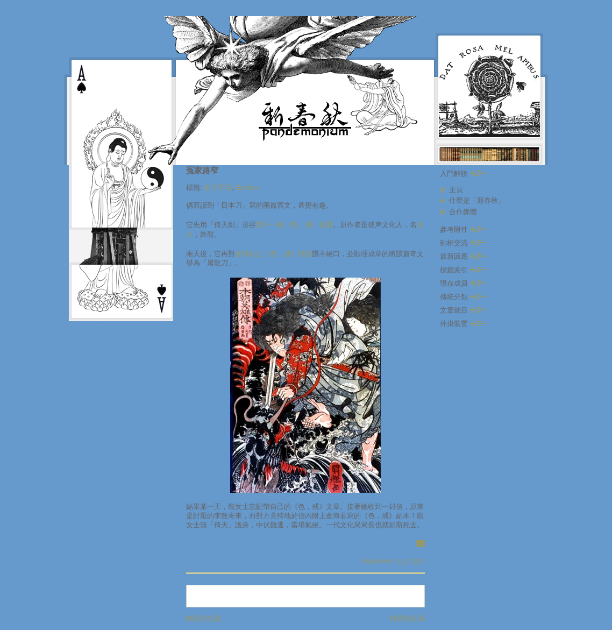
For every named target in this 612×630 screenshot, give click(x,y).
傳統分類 (463, 297)
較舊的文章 (407, 618)
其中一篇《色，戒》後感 (294, 225)
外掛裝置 (463, 324)
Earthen (248, 187)
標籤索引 (463, 270)
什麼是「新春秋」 (477, 200)
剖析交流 (463, 243)
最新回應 (463, 256)
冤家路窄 (202, 170)
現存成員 (463, 283)
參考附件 (463, 229)
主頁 (456, 190)
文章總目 (463, 310)
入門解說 (463, 173)
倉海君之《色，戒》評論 (273, 254)
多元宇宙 (218, 187)
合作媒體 (463, 212)
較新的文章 (203, 618)
